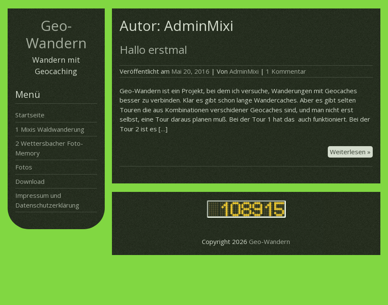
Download (30, 181)
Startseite (30, 115)
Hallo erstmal (153, 49)
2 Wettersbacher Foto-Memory (49, 148)
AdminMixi (244, 71)
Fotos (23, 167)
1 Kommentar (286, 71)
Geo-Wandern (56, 34)
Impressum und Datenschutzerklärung (47, 200)
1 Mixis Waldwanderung (49, 129)
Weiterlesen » (351, 152)
